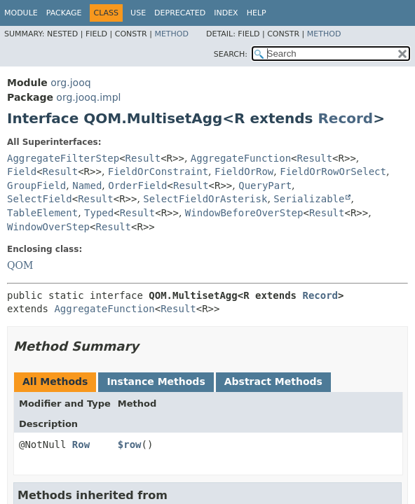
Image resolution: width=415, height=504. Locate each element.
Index (226, 13)
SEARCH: (230, 54)
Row (81, 444)
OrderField (137, 185)
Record (345, 118)
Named (87, 185)
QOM (20, 265)
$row (130, 444)
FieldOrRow (244, 171)
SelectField (39, 198)
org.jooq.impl (88, 97)
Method (171, 33)
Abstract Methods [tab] (273, 381)
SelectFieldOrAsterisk (205, 198)
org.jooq (70, 82)
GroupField (36, 185)
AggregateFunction (241, 158)
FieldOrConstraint (158, 171)
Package (64, 13)
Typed (99, 212)
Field (21, 171)
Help (256, 13)
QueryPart (265, 185)
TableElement (42, 212)
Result (143, 158)
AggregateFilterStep (63, 158)
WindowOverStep (48, 226)
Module (21, 13)
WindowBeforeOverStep (244, 212)
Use (138, 13)
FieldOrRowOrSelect (333, 171)
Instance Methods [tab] (156, 381)
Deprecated (179, 13)
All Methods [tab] (55, 381)
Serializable (308, 198)
